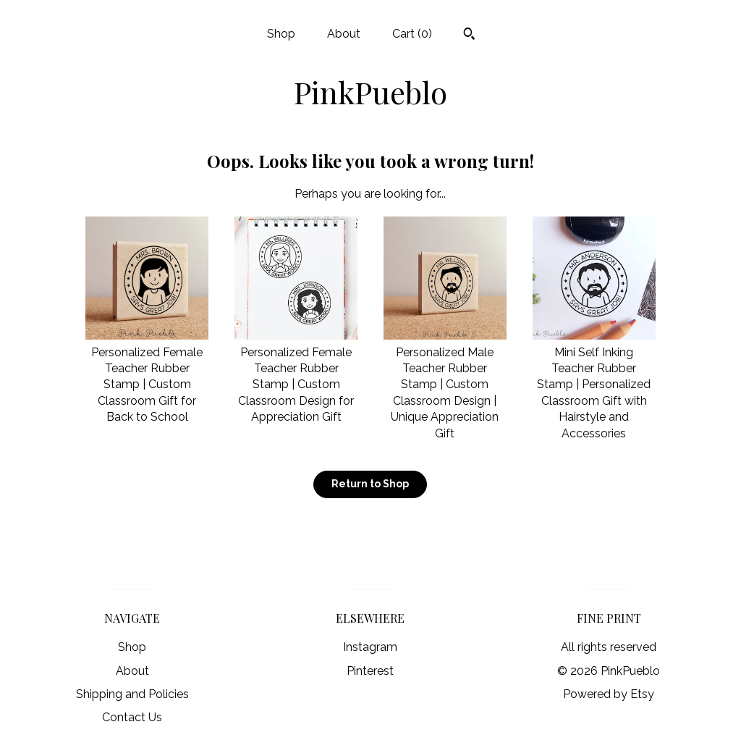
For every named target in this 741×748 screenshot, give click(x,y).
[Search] (469, 35)
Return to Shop (370, 483)
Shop (281, 34)
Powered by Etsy (608, 694)
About (343, 34)
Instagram (370, 647)
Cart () (412, 34)
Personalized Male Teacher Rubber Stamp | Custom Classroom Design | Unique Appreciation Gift (445, 384)
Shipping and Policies (132, 694)
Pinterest (370, 671)
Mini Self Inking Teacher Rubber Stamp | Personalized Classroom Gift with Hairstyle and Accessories (594, 384)
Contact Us (132, 717)
